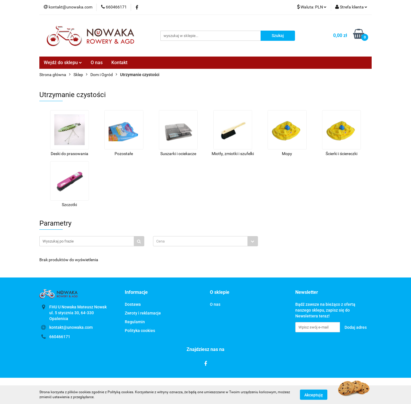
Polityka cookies (140, 330)
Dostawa (133, 304)
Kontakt (119, 62)
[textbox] (200, 241)
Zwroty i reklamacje (143, 313)
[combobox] (205, 241)
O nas (97, 62)
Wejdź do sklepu (63, 62)
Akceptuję (313, 394)
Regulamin (135, 321)
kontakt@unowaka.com (71, 327)
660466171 (59, 336)
